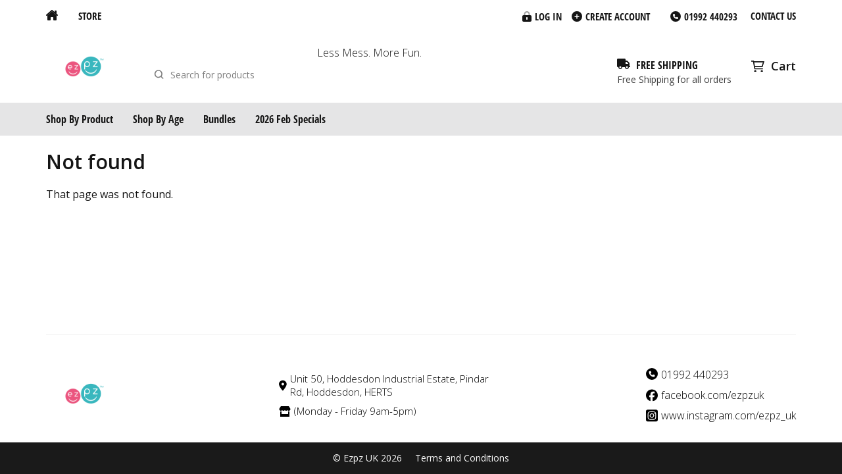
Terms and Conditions (462, 458)
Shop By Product (79, 119)
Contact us (773, 15)
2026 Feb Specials (290, 119)
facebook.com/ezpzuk (712, 395)
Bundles (219, 119)
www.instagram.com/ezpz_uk (728, 416)
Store (89, 15)
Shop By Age (158, 119)
